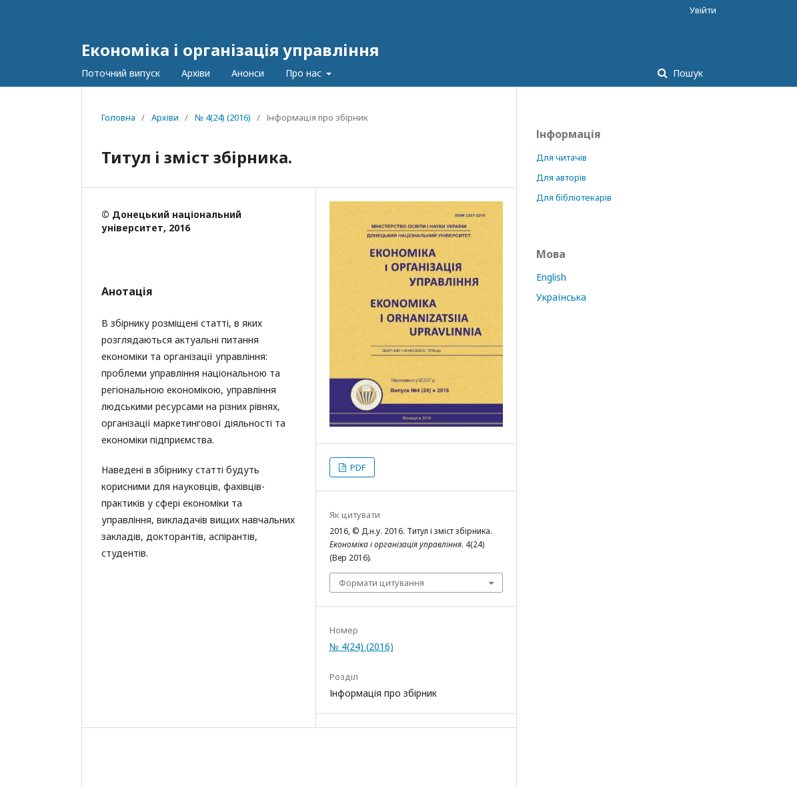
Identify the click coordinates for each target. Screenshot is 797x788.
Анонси (247, 73)
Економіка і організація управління (230, 50)
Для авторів (561, 177)
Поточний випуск (120, 73)
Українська (561, 297)
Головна (118, 117)
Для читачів (561, 157)
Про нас (304, 73)
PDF (356, 467)
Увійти (703, 10)
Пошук (686, 73)
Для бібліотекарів (574, 197)
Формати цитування (381, 583)
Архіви (195, 73)
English (551, 277)
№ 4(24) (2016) (223, 117)
